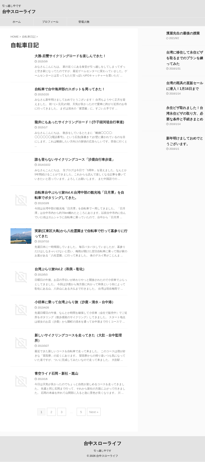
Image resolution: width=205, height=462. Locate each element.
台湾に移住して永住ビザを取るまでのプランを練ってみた (184, 58)
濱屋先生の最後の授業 (183, 33)
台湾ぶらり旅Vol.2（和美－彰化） (60, 270)
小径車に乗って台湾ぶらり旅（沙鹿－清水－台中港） (75, 303)
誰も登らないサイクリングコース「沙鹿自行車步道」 (75, 160)
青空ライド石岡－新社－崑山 (56, 375)
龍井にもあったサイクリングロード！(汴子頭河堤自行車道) (79, 122)
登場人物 (83, 21)
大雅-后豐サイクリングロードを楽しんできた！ (70, 56)
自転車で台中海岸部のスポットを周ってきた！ (70, 89)
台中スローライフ (19, 11)
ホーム (17, 21)
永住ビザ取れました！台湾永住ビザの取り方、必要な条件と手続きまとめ (184, 113)
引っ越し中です (102, 450)
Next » (92, 413)
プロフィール (50, 21)
